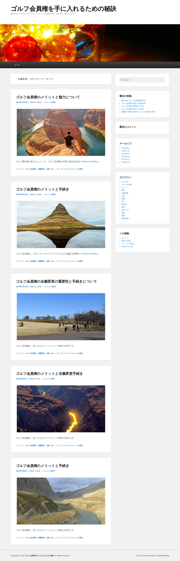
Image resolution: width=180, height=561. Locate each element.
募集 (123, 190)
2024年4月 (125, 159)
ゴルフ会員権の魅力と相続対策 (133, 103)
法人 (123, 202)
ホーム (17, 65)
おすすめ (124, 182)
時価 (123, 199)
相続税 (124, 204)
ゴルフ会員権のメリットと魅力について (48, 97)
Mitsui (32, 102)
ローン (124, 187)
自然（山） (50, 169)
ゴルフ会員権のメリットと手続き (42, 189)
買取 (123, 216)
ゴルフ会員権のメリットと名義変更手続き (49, 374)
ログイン (124, 238)
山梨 (123, 196)
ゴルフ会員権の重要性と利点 (132, 106)
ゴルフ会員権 (30, 169)
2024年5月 (125, 157)
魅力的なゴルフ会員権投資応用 (133, 101)
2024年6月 (125, 154)
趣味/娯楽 (125, 218)
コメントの (127, 244)
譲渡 (123, 213)
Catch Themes (163, 556)
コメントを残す (50, 102)
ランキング (65, 169)
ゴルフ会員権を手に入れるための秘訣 (63, 8)
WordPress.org (127, 246)
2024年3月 (125, 162)
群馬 (123, 207)
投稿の (126, 241)
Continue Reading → (90, 161)
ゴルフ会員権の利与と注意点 (132, 109)
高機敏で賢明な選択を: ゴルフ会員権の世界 (138, 112)
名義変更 (41, 169)
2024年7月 (125, 151)
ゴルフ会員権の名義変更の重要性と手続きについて (56, 281)
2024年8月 (125, 148)
